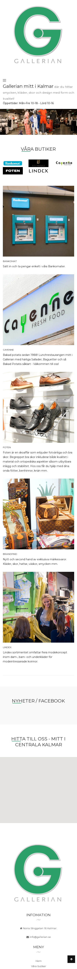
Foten (7, 447)
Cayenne (8, 349)
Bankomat (10, 261)
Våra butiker (38, 966)
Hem (39, 960)
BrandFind (10, 554)
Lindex (7, 647)
